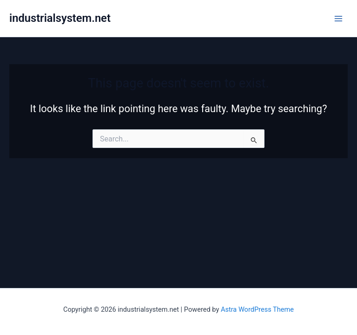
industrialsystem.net (60, 18)
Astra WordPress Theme (257, 309)
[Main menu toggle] (338, 18)
